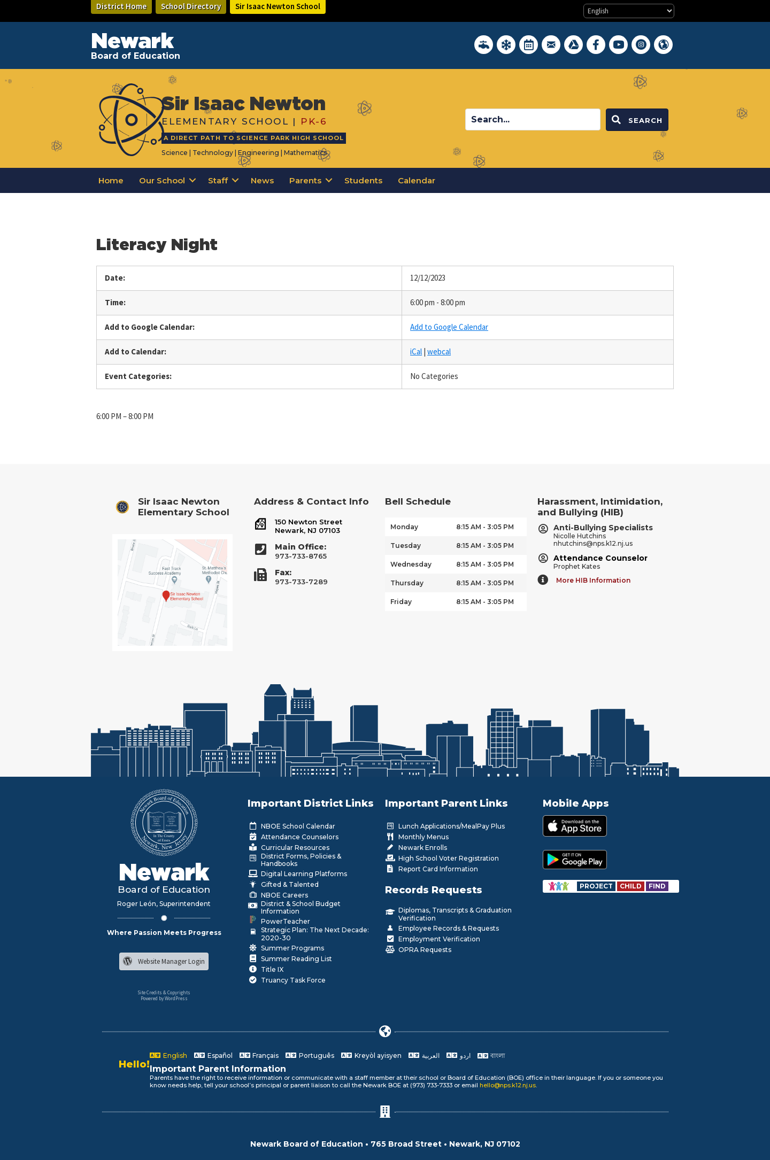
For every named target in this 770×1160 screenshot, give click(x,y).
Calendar (416, 180)
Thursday (407, 583)
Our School (162, 180)
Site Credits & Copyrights (163, 992)
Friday (401, 602)
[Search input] (532, 119)
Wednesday (411, 564)
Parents (305, 180)
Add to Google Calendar (449, 327)
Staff (218, 180)
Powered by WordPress (164, 998)
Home (111, 180)
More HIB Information (593, 580)
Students (363, 180)
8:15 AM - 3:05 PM (485, 527)
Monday (404, 527)
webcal (439, 351)
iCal (416, 351)
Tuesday (405, 546)
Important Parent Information (218, 1069)
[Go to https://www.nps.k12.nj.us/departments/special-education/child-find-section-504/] (597, 886)
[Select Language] (628, 11)
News (262, 180)
